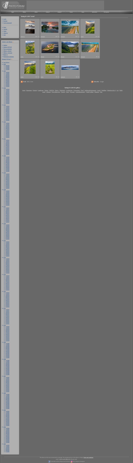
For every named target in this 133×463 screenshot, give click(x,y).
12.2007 (7, 377)
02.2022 (7, 135)
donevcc (23, 36)
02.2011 (7, 322)
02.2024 (7, 102)
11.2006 (7, 395)
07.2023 (7, 112)
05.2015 (7, 250)
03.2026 (7, 66)
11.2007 (7, 378)
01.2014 (7, 272)
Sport (67, 92)
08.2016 (7, 229)
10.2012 (7, 295)
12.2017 (7, 207)
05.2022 (7, 132)
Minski (42, 56)
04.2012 (7, 302)
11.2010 (7, 327)
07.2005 (7, 417)
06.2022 (7, 130)
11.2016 (7, 226)
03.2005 (7, 422)
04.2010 (7, 336)
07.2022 (7, 129)
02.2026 (7, 68)
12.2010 (7, 326)
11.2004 (7, 429)
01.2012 (7, 306)
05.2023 (7, 115)
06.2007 (7, 385)
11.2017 (7, 209)
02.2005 (7, 424)
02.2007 (7, 390)
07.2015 (7, 248)
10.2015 (7, 244)
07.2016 (7, 231)
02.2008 (7, 373)
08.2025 (7, 77)
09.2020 (7, 160)
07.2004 (7, 434)
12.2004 (7, 428)
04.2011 (7, 319)
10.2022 (7, 125)
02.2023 (7, 119)
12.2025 (7, 72)
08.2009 (7, 348)
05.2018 (7, 199)
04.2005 (7, 421)
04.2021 (7, 150)
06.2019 (7, 181)
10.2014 (7, 261)
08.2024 (7, 94)
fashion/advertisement (90, 90)
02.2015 (7, 254)
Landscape (40, 90)
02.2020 (7, 169)
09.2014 (7, 262)
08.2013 (7, 280)
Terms (4, 31)
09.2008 (7, 364)
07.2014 (7, 265)
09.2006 (7, 398)
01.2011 (7, 323)
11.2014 (7, 260)
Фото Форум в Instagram (79, 461)
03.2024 (7, 100)
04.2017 (7, 218)
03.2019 (7, 185)
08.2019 (7, 179)
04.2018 (7, 201)
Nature (46, 90)
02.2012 (7, 305)
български (106, 12)
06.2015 (7, 249)
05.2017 (7, 216)
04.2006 (7, 404)
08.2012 (7, 297)
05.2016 (7, 233)
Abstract (48, 92)
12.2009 (7, 343)
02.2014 (7, 271)
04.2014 (7, 269)
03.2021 (7, 151)
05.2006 (7, 403)
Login (4, 19)
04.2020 (7, 167)
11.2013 (7, 277)
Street (23, 90)
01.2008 (7, 374)
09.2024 (7, 93)
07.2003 (7, 451)
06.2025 (7, 79)
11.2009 (7, 344)
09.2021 (7, 143)
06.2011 (7, 317)
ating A (5, 54)
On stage (72, 92)
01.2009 (7, 357)
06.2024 (7, 96)
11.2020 (7, 158)
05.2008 (7, 369)
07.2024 (7, 95)
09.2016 (7, 228)
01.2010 (7, 340)
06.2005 (7, 419)
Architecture (69, 90)
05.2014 (7, 267)
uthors (5, 45)
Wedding (104, 90)
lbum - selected (7, 50)
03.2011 (7, 321)
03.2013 (7, 287)
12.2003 (7, 445)
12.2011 (7, 309)
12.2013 (7, 275)
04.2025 (7, 82)
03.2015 (7, 253)
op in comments (7, 49)
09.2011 (7, 313)
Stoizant (43, 36)
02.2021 (7, 152)
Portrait (35, 90)
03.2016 (7, 236)
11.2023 (7, 107)
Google (102, 81)
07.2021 (7, 146)
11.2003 (7, 446)
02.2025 (7, 85)
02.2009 (7, 356)
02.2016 (7, 237)
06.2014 (7, 266)
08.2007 (7, 382)
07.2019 (7, 180)
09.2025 (7, 76)
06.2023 (7, 113)
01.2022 (7, 137)
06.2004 (7, 435)
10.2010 (7, 329)
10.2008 (7, 363)
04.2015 (7, 252)
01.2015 (7, 255)
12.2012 (7, 292)
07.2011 (7, 316)
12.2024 (7, 89)
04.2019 (7, 184)
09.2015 (7, 245)
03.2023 (7, 117)
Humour (97, 92)
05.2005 (7, 420)
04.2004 (7, 438)
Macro (56, 90)
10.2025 (7, 74)
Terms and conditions (88, 457)
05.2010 (7, 335)
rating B (59, 12)
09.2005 (7, 415)
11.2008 (7, 361)
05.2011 (7, 318)
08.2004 (7, 433)
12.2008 (7, 360)
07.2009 (7, 349)
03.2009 (7, 355)
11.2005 (7, 412)
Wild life (51, 90)
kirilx (82, 36)
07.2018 (7, 197)
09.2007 (7, 381)
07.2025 (7, 78)
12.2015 (7, 241)
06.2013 (7, 283)
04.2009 (7, 353)
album (36, 12)
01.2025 (7, 86)
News (4, 27)
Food (82, 90)
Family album (89, 92)
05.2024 (7, 98)
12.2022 (7, 123)
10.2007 (7, 379)
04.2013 (7, 285)
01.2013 (7, 289)
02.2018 (7, 203)
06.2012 (7, 300)
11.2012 (7, 293)
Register (5, 21)
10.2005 (7, 413)
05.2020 (7, 166)
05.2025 (7, 81)
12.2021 (7, 140)
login (12, 12)
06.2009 (7, 351)
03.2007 (7, 388)
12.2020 (7, 157)
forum (71, 12)
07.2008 (7, 366)
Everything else (56, 92)
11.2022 (7, 124)
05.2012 (7, 301)
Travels (63, 92)
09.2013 (7, 279)
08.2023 (7, 111)
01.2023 (7, 120)
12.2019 (7, 174)
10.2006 (7, 396)
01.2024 (7, 103)
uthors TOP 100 (7, 47)
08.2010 (7, 331)
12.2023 (7, 106)
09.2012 (7, 296)
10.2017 (7, 210)
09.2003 (7, 449)
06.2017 (7, 215)
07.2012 (7, 299)
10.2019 (7, 176)
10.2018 (7, 193)
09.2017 (7, 211)
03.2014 (7, 270)
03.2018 (7, 202)
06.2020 (7, 164)
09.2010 (7, 330)
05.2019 (7, 182)
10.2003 (7, 447)
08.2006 (7, 399)
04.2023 (7, 116)
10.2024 (7, 91)
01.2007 (7, 391)
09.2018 (7, 194)
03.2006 (7, 405)
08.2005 (7, 416)
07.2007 (7, 383)
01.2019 (7, 188)
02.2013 (7, 288)
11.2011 (7, 310)
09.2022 (7, 127)
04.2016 (7, 235)
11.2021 (7, 141)
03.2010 (7, 338)
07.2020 (7, 163)
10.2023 (7, 108)
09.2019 (7, 177)
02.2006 (7, 407)
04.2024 (7, 99)
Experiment (77, 90)
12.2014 (7, 258)
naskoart (63, 77)
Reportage (29, 90)
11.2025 (7, 73)
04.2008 (7, 370)
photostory (94, 12)
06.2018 (7, 198)
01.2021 (7, 154)
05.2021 (7, 149)
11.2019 (7, 175)
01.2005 (7, 425)
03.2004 (7, 439)
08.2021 (7, 145)
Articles (5, 29)
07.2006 (7, 400)
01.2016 (7, 238)
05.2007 (7, 386)
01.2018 (7, 205)
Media (24, 12)
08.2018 (7, 196)
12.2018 (7, 190)
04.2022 (7, 133)
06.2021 (7, 147)
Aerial (98, 90)
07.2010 (7, 332)
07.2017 (7, 214)
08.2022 (7, 128)
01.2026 (7, 69)
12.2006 (7, 394)
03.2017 (7, 219)
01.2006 (7, 408)
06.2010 (7, 334)
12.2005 (7, 411)
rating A (48, 12)
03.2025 (7, 83)
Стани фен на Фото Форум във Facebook (60, 461)
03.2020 (7, 168)
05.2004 (7, 437)
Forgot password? (7, 22)
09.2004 (7, 432)
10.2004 (7, 430)
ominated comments (8, 56)
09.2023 (7, 110)
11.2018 (7, 192)
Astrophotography (80, 92)
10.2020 (7, 159)
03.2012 (7, 304)
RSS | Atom (30, 81)
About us (5, 33)
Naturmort (62, 90)
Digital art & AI (111, 90)
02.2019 (7, 186)
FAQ (4, 35)
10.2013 (7, 278)
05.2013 (7, 284)
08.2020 (7, 162)
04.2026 (7, 65)
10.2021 (7, 142)
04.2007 (7, 387)
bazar (83, 12)
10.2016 (7, 227)
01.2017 (7, 221)
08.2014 (7, 263)
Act (118, 90)
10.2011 (7, 312)
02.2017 (7, 220)
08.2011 (7, 314)
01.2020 (7, 171)
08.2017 (7, 213)
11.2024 (7, 90)
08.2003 (7, 450)
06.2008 (7, 368)
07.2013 (7, 282)
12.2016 (7, 224)
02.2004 (7, 441)
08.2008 (7, 365)
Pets (101, 92)
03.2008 (7, 371)
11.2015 (7, 243)
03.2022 (7, 134)
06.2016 (7, 232)
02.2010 (7, 339)
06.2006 (7, 402)
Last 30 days (6, 62)
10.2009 (7, 346)
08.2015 (7, 246)
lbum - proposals (7, 52)
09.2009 (7, 347)
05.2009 (7, 352)
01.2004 (7, 442)
